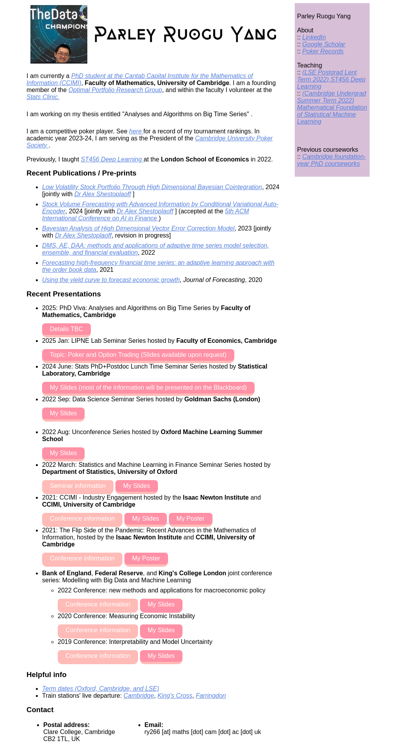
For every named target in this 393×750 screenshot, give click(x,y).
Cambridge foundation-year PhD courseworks (331, 160)
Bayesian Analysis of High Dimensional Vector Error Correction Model (138, 228)
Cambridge (139, 695)
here (136, 131)
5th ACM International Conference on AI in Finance (145, 215)
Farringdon (211, 695)
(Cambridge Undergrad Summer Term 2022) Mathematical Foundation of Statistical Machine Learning (332, 107)
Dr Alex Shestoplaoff (102, 194)
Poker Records (322, 51)
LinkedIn (314, 37)
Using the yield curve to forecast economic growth (111, 280)
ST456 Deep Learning (112, 159)
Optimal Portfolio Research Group (115, 90)
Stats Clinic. (43, 97)
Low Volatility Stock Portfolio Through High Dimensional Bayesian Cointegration (152, 187)
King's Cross (175, 695)
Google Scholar (323, 44)
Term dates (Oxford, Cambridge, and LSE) (100, 688)
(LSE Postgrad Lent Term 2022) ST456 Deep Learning (331, 79)
